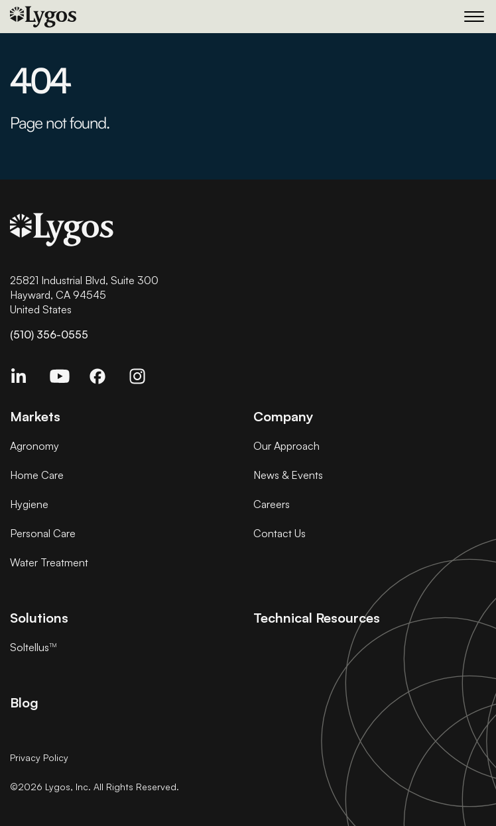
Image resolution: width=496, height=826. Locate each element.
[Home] (106, 16)
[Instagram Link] (143, 382)
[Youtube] (64, 382)
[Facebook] (104, 382)
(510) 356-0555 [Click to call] (49, 334)
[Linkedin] (24, 382)
